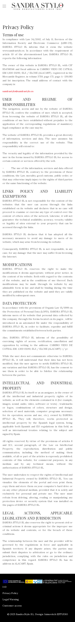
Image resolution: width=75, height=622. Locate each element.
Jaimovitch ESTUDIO (56, 614)
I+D (5, 586)
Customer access (12, 605)
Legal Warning (11, 599)
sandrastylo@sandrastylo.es (18, 91)
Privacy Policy (10, 593)
